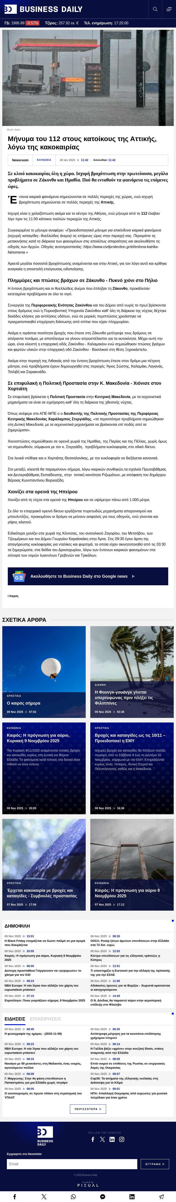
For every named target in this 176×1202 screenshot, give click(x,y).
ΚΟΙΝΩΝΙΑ (44, 160)
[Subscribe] (153, 1164)
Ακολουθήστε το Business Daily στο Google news (73, 576)
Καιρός (14, 596)
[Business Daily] (45, 1136)
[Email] (72, 1164)
